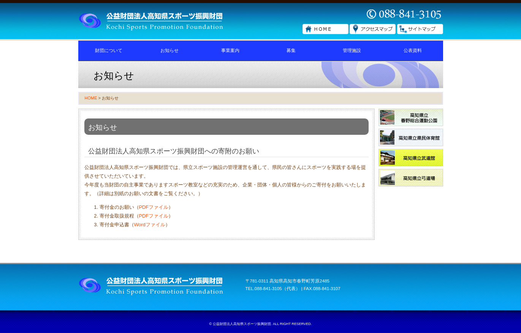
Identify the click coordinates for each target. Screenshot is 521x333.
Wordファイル (149, 224)
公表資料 (413, 50)
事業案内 (230, 50)
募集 (291, 50)
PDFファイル (154, 207)
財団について (108, 50)
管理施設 (352, 50)
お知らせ (169, 50)
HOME (91, 98)
